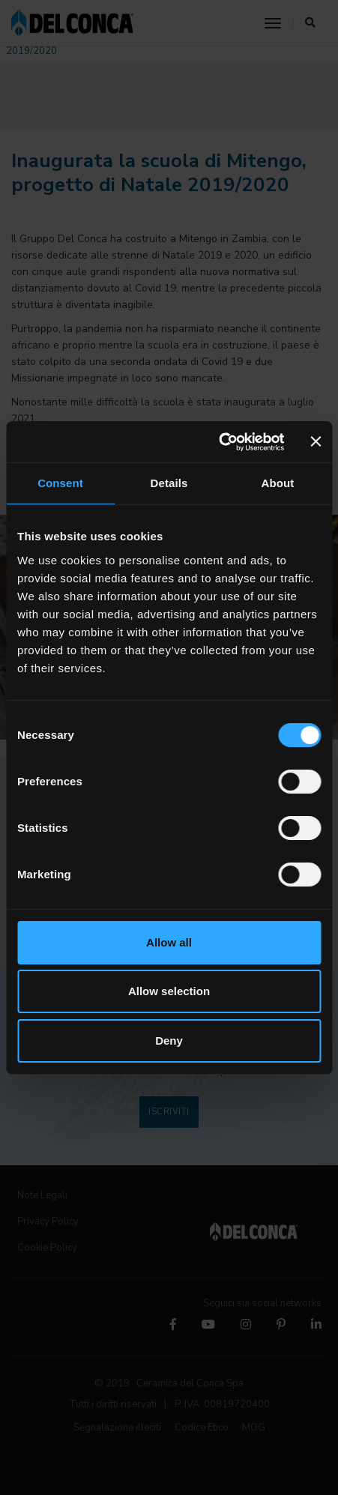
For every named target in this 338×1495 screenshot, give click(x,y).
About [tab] (278, 483)
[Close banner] (315, 441)
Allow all (169, 942)
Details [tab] (169, 483)
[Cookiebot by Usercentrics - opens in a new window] (218, 442)
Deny (169, 1040)
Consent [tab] (60, 483)
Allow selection (169, 991)
